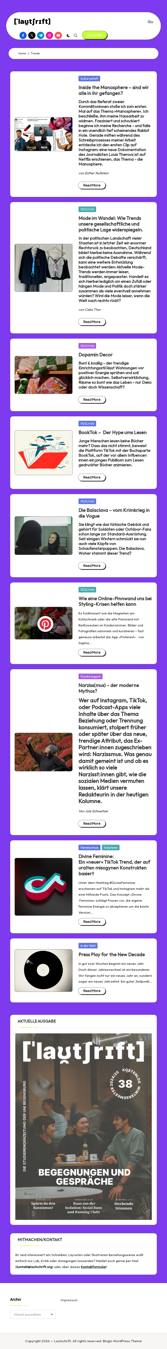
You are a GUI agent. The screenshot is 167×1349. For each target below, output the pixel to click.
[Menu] (150, 21)
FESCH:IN (87, 209)
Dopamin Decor (95, 355)
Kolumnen (111, 847)
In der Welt (88, 946)
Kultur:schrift (89, 79)
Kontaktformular (93, 1267)
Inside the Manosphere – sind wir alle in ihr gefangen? (113, 90)
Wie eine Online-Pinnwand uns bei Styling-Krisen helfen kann (115, 601)
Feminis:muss (89, 847)
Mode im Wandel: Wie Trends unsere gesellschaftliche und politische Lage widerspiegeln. (110, 224)
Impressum (69, 1300)
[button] (94, 35)
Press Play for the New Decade (111, 954)
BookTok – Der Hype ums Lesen (112, 432)
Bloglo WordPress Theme (122, 1341)
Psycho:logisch (90, 676)
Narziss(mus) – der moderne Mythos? (108, 688)
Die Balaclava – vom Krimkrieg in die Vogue (114, 513)
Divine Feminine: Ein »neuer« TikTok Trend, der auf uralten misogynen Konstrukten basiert (114, 864)
